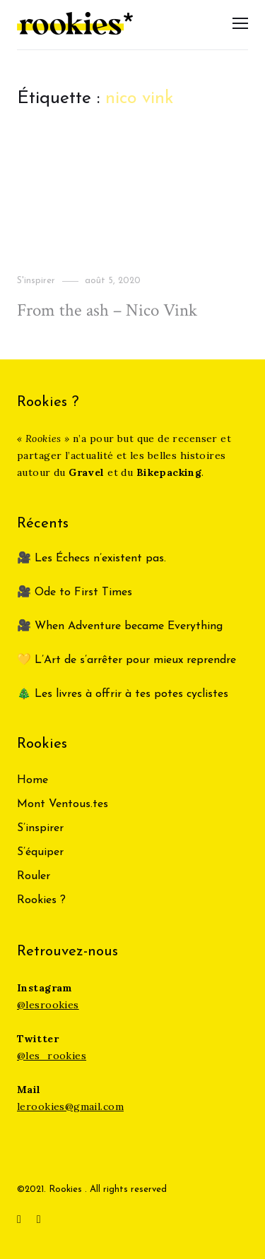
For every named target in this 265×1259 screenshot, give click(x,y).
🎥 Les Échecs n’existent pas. (91, 558)
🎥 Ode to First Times (74, 592)
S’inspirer (40, 828)
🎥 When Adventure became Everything (120, 626)
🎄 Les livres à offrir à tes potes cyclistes (122, 694)
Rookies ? (41, 900)
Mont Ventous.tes (62, 804)
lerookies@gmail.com (70, 1106)
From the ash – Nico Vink (107, 310)
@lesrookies (48, 1004)
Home (32, 780)
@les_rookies (51, 1055)
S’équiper (40, 852)
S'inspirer (36, 280)
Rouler (33, 876)
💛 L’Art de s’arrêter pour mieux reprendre (126, 660)
